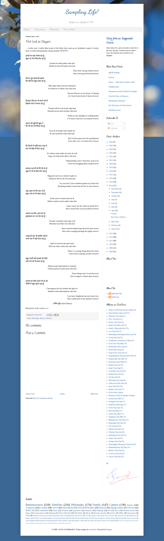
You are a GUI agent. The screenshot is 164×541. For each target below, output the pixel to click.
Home (62, 394)
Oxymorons (131, 513)
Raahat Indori (59, 515)
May (113, 207)
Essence (111, 77)
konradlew (92, 529)
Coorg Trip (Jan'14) (116, 338)
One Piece (65, 523)
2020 (111, 164)
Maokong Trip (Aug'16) (117, 380)
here (46, 308)
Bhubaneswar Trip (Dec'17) (119, 420)
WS (109, 510)
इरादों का (64, 51)
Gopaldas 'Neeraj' (52, 518)
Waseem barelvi (129, 510)
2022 (111, 156)
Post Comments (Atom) (44, 398)
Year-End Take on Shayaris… (119, 96)
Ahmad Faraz (121, 515)
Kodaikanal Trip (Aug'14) (118, 347)
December (115, 189)
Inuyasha (121, 518)
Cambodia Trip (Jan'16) (117, 371)
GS (97, 515)
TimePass (48, 318)
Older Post (94, 394)
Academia (30, 507)
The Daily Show (92, 520)
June (113, 203)
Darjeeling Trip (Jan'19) (117, 423)
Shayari (27, 29)
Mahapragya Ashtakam (117, 101)
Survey (131, 507)
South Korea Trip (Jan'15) (118, 353)
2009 (111, 248)
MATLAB (30, 510)
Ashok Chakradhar (124, 520)
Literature (44, 510)
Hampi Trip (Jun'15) (116, 365)
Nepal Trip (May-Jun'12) (117, 325)
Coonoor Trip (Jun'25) (117, 454)
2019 (111, 167)
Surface (112, 513)
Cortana (113, 214)
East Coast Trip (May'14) (118, 344)
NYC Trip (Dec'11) (115, 319)
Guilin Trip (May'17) (116, 414)
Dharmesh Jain (116, 293)
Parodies (91, 507)
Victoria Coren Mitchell (108, 520)
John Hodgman (30, 520)
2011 (111, 241)
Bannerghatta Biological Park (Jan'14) (122, 334)
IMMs (35, 515)
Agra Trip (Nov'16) (115, 386)
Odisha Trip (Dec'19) (116, 429)
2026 (111, 142)
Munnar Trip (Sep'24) (116, 450)
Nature (130, 505)
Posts (111, 124)
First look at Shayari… (119, 217)
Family (97, 504)
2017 (111, 175)
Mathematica (71, 515)
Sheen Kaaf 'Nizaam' (107, 515)
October (114, 196)
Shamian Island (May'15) (118, 362)
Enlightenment (114, 87)
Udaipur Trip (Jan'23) (116, 441)
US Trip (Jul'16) (114, 377)
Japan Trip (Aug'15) (116, 368)
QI (92, 515)
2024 (111, 149)
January (114, 229)
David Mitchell (64, 513)
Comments (113, 128)
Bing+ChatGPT (31, 518)
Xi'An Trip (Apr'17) (116, 408)
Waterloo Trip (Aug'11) (117, 316)
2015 (111, 182)
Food (80, 507)
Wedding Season (115, 110)
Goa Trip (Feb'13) (115, 331)
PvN (86, 515)
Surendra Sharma (94, 518)
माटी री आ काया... (115, 73)
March (113, 222)
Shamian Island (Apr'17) (117, 405)
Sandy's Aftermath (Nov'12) (119, 328)
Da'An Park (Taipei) (116, 392)
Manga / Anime (69, 29)
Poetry (80, 515)
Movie (88, 513)
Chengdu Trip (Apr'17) (117, 402)
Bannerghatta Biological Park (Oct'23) (122, 444)
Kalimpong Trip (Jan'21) (117, 435)
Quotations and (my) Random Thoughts (123, 91)
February (114, 225)
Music (55, 510)
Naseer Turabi (47, 523)
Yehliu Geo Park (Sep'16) (118, 383)
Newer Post (30, 394)
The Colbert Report (108, 518)
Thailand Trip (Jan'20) (117, 432)
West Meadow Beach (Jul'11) (119, 313)
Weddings (100, 510)
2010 (111, 244)
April (113, 210)
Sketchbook (68, 507)
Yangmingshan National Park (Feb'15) (122, 356)
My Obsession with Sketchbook (120, 105)
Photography (54, 29)
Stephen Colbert (79, 520)
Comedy (44, 507)
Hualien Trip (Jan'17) (116, 389)
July (113, 200)
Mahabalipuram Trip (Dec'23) (119, 447)
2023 (111, 153)
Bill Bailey (78, 513)
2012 (111, 237)
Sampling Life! (82, 11)
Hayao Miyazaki (36, 523)
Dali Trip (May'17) (115, 411)
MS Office (59, 520)
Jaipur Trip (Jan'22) (116, 438)
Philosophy (35, 318)
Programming (39, 29)
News (117, 510)
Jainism (63, 518)
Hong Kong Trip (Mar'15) (118, 359)
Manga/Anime (117, 507)
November (115, 192)
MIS (70, 518)
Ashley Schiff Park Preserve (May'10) (122, 310)
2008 (111, 252)
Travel (55, 507)
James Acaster (131, 518)
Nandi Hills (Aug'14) (116, 350)
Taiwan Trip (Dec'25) (116, 457)
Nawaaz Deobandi (46, 515)
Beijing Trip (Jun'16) (116, 374)
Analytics (88, 510)
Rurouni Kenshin (100, 513)
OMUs (121, 513)
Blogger (109, 529)
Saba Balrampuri (79, 518)
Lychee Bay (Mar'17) (116, 399)
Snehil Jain (115, 297)
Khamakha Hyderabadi (45, 520)
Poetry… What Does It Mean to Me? (122, 82)
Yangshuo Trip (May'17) (117, 417)
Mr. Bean (68, 520)
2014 (111, 186)
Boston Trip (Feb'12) (116, 322)
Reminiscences (34, 504)
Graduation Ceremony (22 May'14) (121, 340)
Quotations (77, 510)
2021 (111, 160)
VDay (28, 515)
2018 (111, 171)
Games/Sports (39, 513)
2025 (111, 146)
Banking (52, 513)
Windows (65, 510)
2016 (111, 178)
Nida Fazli (57, 523)
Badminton (132, 515)
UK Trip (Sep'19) (115, 426)
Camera (113, 504)
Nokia (28, 513)
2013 (111, 233)
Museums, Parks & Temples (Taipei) (122, 396)
